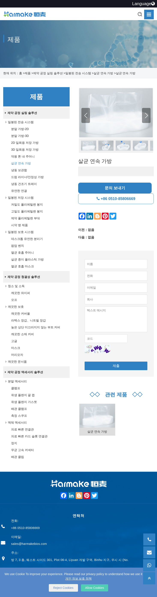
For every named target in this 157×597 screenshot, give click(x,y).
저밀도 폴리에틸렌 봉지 (27, 204)
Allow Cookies (94, 587)
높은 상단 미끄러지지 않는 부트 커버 (35, 327)
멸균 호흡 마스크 (22, 266)
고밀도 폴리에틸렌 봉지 (27, 211)
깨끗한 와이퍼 (20, 293)
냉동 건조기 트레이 (24, 184)
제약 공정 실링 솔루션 (48, 73)
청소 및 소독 (14, 286)
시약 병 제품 (19, 225)
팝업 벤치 (17, 245)
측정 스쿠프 (19, 415)
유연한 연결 (19, 190)
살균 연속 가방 (103, 73)
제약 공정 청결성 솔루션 (21, 276)
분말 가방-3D (20, 136)
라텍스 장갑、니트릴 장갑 (28, 320)
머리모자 (17, 354)
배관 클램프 (19, 409)
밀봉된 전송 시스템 (78, 73)
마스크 (15, 348)
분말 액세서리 (15, 381)
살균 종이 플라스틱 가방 (27, 259)
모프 (14, 300)
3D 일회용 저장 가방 (25, 149)
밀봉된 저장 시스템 (19, 197)
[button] (146, 115)
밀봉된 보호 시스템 (19, 232)
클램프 (15, 388)
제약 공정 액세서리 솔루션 (23, 372)
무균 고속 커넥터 (22, 450)
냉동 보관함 (19, 170)
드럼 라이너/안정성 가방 (27, 177)
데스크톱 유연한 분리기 (27, 239)
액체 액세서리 (15, 422)
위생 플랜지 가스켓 (24, 402)
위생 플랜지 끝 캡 (23, 395)
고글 (14, 341)
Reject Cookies (63, 587)
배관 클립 (17, 457)
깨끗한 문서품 (15, 361)
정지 (14, 443)
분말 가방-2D (20, 129)
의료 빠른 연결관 (22, 429)
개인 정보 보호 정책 (78, 578)
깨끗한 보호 (14, 306)
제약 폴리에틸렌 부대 (25, 218)
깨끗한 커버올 (20, 313)
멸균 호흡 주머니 (22, 252)
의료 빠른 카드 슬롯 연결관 (29, 436)
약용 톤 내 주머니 (23, 156)
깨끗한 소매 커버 (22, 334)
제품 (28, 73)
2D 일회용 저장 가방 (25, 142)
